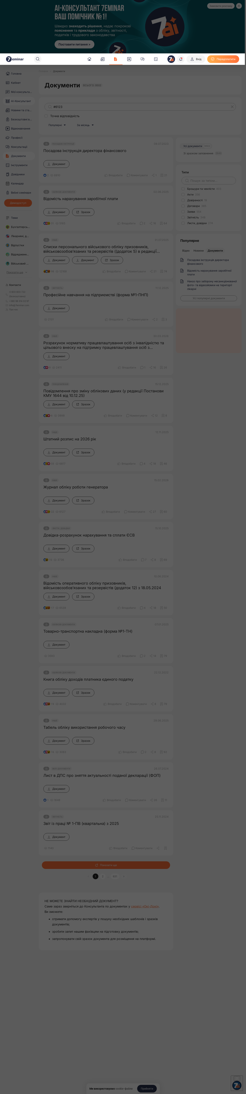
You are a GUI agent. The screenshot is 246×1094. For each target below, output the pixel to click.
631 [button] (115, 876)
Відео (186, 250)
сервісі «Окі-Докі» (145, 906)
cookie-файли (124, 1088)
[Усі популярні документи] (208, 298)
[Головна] (43, 71)
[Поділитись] (154, 175)
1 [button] (95, 876)
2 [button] (102, 876)
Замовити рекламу (220, 5)
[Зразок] (83, 212)
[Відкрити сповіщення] (181, 59)
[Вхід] (195, 59)
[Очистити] (232, 107)
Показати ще (106, 865)
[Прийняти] (147, 1088)
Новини (198, 250)
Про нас (12, 309)
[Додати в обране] (164, 175)
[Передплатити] (223, 59)
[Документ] (56, 164)
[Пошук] (37, 59)
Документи (215, 250)
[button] (124, 876)
